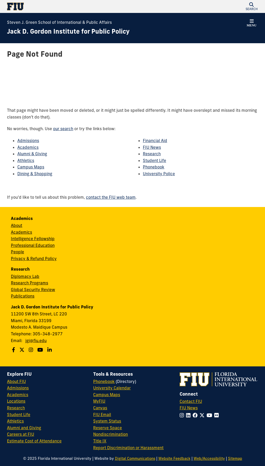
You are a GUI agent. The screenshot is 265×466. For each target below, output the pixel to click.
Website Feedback (174, 458)
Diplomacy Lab (25, 276)
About (16, 225)
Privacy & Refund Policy (34, 258)
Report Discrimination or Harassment (128, 447)
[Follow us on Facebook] (14, 350)
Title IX (99, 440)
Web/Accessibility (209, 458)
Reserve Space (107, 427)
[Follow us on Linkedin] (50, 350)
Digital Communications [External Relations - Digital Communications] (135, 458)
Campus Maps (30, 166)
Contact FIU (191, 401)
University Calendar (112, 387)
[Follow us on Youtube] (40, 350)
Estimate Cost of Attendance (34, 440)
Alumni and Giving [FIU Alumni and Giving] (24, 427)
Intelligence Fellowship (33, 238)
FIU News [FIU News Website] (189, 407)
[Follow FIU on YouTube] (210, 415)
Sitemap (235, 458)
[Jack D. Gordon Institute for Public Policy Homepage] (68, 31)
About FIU (16, 381)
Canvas (100, 407)
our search (63, 128)
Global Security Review (33, 289)
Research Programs (29, 282)
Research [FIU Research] (16, 407)
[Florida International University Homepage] (69, 6)
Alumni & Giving (32, 153)
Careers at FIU (20, 434)
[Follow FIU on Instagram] (183, 415)
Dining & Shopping (34, 173)
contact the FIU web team (111, 197)
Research (152, 153)
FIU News (152, 147)
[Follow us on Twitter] (22, 350)
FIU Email (102, 414)
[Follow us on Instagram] (31, 350)
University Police (159, 173)
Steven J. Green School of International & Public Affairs (59, 22)
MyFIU (99, 401)
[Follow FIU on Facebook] (196, 415)
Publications (22, 296)
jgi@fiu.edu (36, 340)
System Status (107, 421)
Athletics (25, 160)
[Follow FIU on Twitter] (203, 415)
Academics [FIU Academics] (17, 394)
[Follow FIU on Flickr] (217, 415)
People (17, 251)
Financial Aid (155, 140)
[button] (251, 6)
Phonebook (153, 166)
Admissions (28, 140)
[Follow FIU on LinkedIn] (189, 415)
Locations (16, 401)
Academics (28, 147)
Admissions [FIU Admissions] (18, 387)
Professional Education (33, 245)
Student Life (154, 160)
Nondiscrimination (110, 434)
